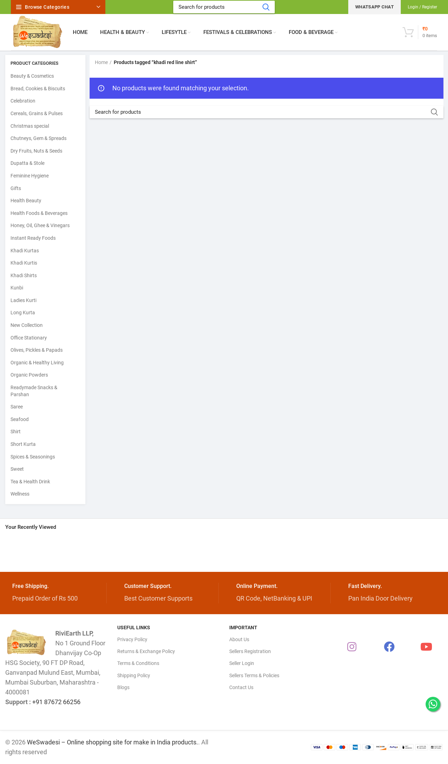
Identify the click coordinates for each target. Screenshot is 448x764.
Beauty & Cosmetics (32, 76)
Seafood (19, 419)
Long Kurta (22, 312)
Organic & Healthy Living (37, 362)
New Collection (26, 325)
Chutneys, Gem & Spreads (38, 138)
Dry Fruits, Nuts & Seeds (36, 151)
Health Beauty (25, 200)
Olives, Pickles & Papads (36, 350)
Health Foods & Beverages (39, 213)
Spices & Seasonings (32, 457)
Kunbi (16, 287)
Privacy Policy (132, 639)
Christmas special (29, 126)
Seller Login (241, 663)
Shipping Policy (133, 675)
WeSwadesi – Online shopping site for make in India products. (112, 742)
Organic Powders (29, 375)
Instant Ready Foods (33, 238)
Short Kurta (23, 444)
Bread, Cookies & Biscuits (37, 88)
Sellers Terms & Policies (254, 675)
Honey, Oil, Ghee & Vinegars (40, 225)
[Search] (224, 7)
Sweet (17, 469)
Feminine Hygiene (29, 175)
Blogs (123, 687)
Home (101, 62)
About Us (239, 639)
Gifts (15, 188)
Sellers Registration (250, 651)
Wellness (19, 494)
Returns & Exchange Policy (146, 651)
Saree (16, 406)
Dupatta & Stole (27, 163)
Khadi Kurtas (24, 250)
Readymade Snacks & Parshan (33, 391)
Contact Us (241, 687)
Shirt (15, 431)
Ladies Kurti (23, 300)
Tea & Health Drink (30, 481)
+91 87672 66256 (56, 702)
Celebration (22, 101)
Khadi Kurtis (23, 263)
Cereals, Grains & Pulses (36, 113)
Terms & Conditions (138, 663)
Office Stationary (28, 338)
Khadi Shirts (23, 275)
